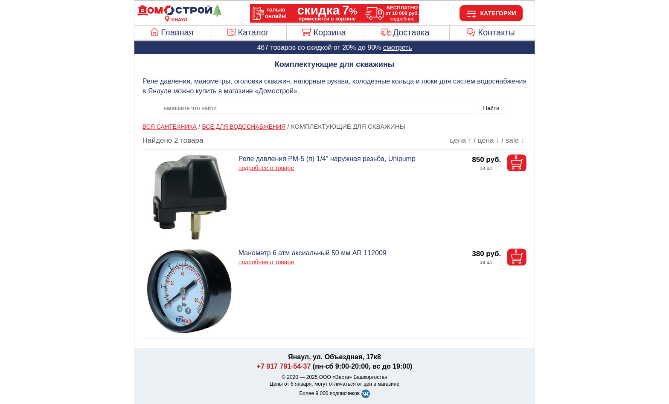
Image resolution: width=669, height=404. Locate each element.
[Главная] (179, 14)
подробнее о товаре (266, 167)
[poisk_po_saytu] (317, 108)
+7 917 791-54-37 (284, 366)
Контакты (496, 32)
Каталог (253, 32)
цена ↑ (460, 140)
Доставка (411, 32)
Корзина (329, 32)
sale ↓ (515, 140)
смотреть (397, 47)
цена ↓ (489, 140)
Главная (177, 32)
